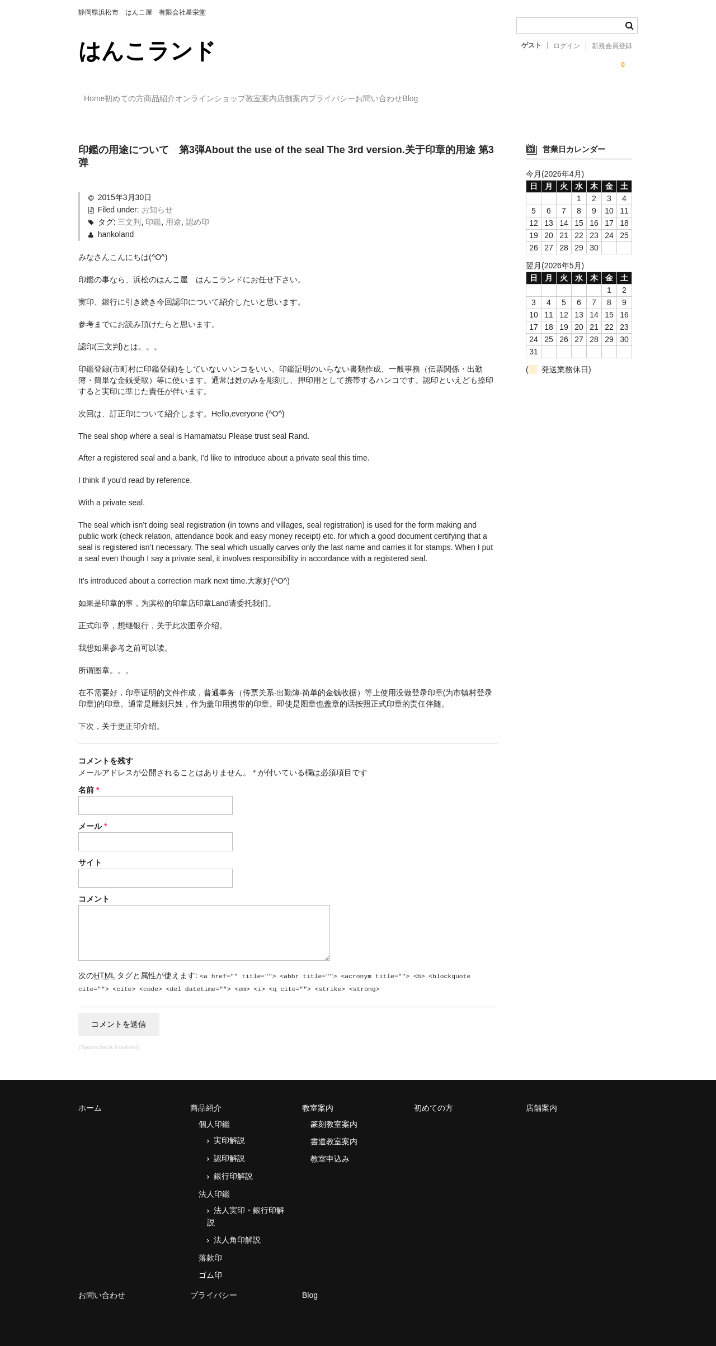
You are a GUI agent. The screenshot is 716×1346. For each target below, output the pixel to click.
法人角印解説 (237, 1231)
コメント (94, 888)
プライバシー (475, 98)
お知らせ (157, 199)
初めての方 (153, 98)
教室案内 (359, 98)
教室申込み (330, 1150)
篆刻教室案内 (333, 1115)
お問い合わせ (545, 98)
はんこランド (147, 51)
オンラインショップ (285, 98)
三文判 (129, 211)
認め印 (197, 211)
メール (92, 816)
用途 (173, 211)
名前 (88, 779)
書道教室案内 (333, 1133)
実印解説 (229, 1131)
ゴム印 (210, 1266)
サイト (90, 852)
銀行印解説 (233, 1167)
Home (100, 98)
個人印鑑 (214, 1115)
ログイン (566, 46)
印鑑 (153, 211)
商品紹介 (211, 98)
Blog (599, 98)
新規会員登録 (612, 46)
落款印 (210, 1249)
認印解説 (229, 1149)
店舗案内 (413, 98)
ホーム (90, 1099)
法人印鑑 (214, 1185)
